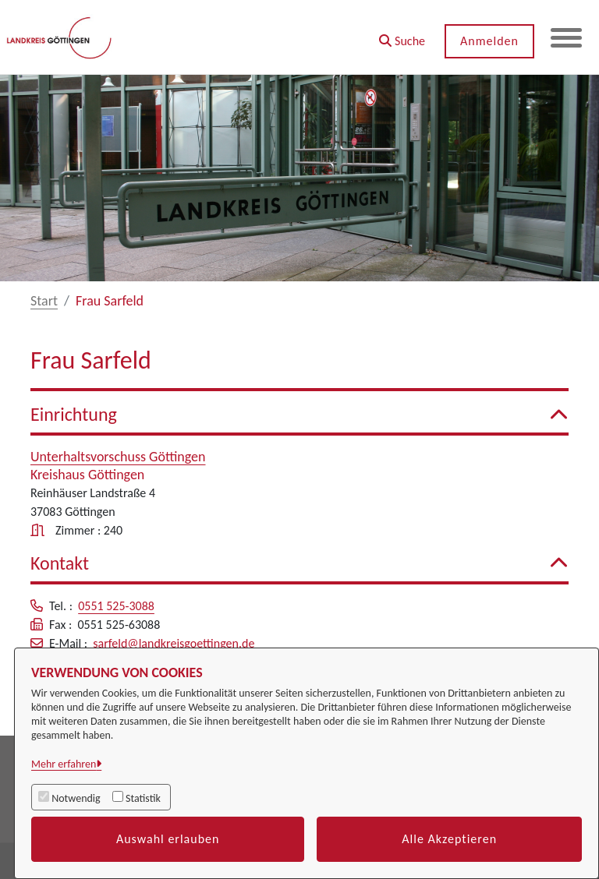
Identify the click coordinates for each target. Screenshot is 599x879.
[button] (402, 35)
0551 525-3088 (116, 605)
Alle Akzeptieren (449, 838)
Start (44, 300)
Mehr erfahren (63, 764)
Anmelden (489, 41)
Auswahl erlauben (168, 838)
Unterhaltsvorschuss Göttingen (118, 456)
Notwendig (75, 798)
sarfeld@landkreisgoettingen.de (173, 643)
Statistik (143, 798)
